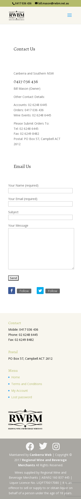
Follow (24, 291)
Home (15, 377)
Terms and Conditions (26, 384)
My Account (19, 390)
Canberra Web (41, 455)
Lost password (21, 397)
